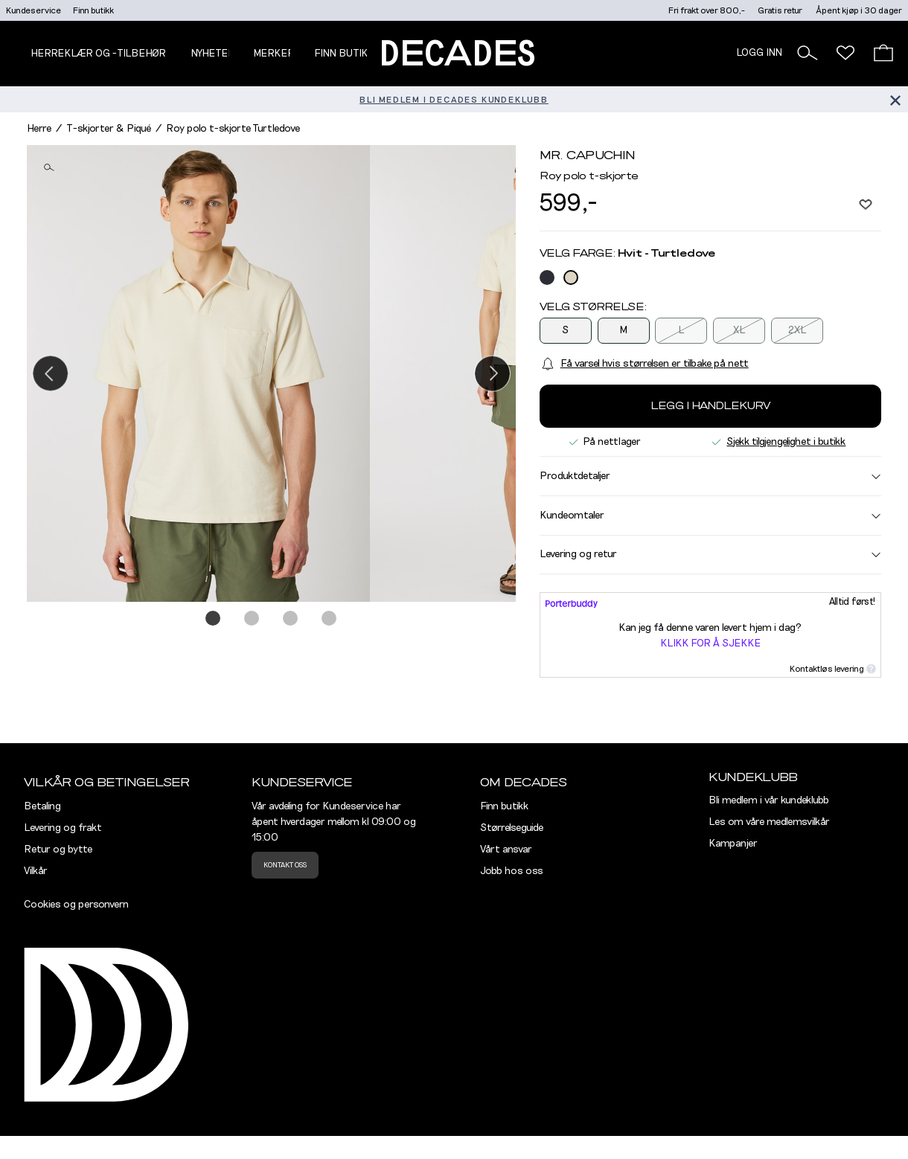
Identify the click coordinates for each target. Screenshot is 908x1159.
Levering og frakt (63, 828)
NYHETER (213, 53)
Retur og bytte (58, 849)
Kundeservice (33, 10)
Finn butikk (93, 10)
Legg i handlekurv (710, 406)
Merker (274, 53)
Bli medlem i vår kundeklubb (769, 800)
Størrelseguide (511, 828)
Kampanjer (733, 843)
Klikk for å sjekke (710, 643)
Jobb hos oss (511, 871)
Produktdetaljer (710, 476)
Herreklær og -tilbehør (98, 53)
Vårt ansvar (506, 849)
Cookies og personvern (76, 904)
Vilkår (36, 871)
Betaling (42, 806)
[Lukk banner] (895, 99)
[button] (807, 53)
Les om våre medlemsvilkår (769, 822)
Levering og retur (710, 554)
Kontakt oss (285, 865)
